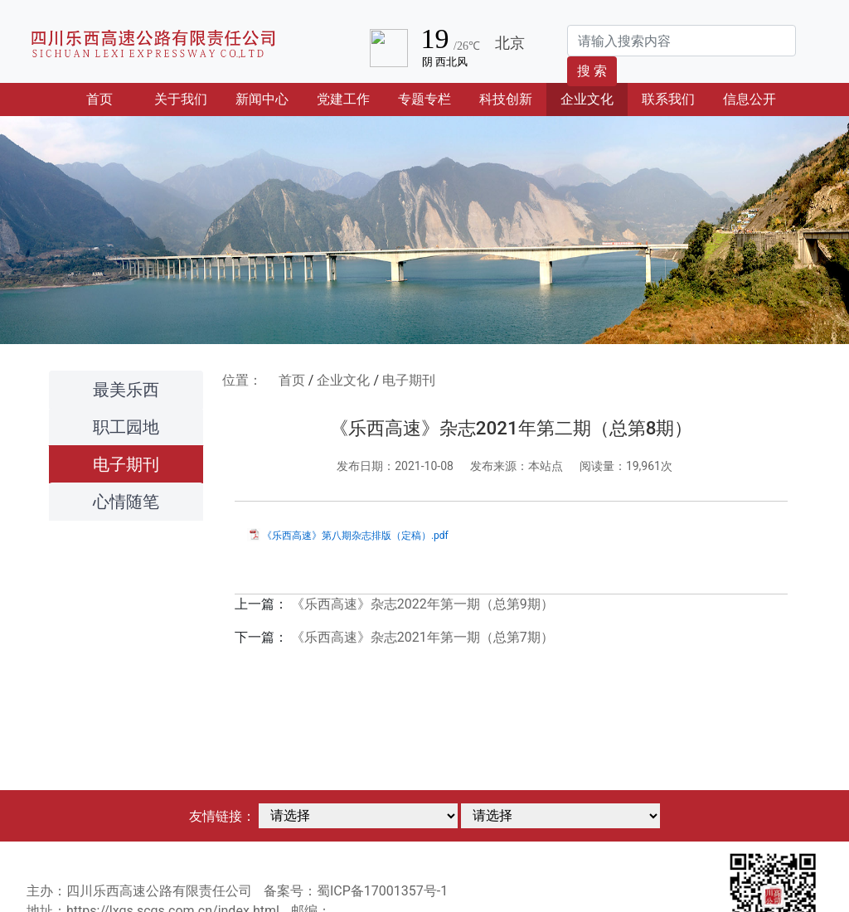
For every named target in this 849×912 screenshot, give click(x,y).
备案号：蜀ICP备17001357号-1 (356, 891)
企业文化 (343, 380)
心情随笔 (126, 502)
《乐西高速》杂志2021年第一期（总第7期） (422, 637)
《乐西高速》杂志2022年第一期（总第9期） (422, 604)
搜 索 (592, 71)
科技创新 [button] (505, 99)
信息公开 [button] (749, 99)
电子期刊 (126, 464)
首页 (113, 98)
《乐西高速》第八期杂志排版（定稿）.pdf (355, 535)
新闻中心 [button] (262, 99)
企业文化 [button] (587, 99)
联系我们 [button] (668, 99)
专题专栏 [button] (424, 99)
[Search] (681, 40)
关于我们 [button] (180, 99)
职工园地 (126, 427)
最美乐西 (126, 390)
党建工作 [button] (343, 99)
